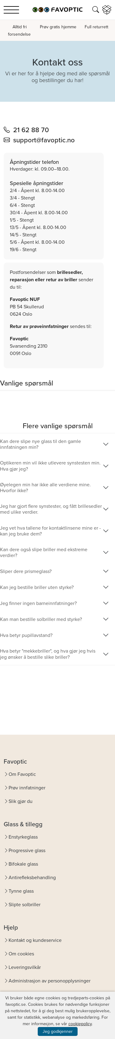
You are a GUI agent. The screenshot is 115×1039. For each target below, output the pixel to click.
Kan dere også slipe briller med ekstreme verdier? (43, 552)
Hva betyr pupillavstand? (26, 635)
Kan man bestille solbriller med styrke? (41, 619)
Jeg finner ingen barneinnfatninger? (38, 603)
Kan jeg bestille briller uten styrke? (37, 587)
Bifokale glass (23, 863)
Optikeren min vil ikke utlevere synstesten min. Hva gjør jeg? (50, 465)
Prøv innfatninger (27, 787)
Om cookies (21, 953)
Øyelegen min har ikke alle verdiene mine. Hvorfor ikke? (45, 487)
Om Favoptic (22, 774)
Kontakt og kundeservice (35, 940)
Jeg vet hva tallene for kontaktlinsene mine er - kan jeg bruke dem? (50, 530)
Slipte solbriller (24, 904)
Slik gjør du (21, 801)
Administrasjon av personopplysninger (49, 980)
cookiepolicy (80, 1024)
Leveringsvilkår (25, 967)
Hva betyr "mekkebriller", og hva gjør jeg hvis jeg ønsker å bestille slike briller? (47, 653)
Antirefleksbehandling (32, 877)
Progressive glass (27, 850)
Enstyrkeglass (23, 836)
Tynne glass (21, 891)
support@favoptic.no (44, 140)
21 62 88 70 (31, 130)
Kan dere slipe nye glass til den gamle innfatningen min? (40, 444)
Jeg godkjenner (58, 1031)
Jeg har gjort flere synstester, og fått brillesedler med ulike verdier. (51, 509)
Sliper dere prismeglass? (26, 571)
